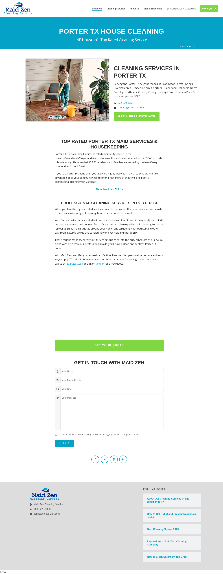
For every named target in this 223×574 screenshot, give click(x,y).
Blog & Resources (153, 8)
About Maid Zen (105, 189)
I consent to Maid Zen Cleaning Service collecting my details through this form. (98, 434)
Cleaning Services (116, 8)
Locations (97, 8)
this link (100, 263)
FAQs (119, 189)
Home (182, 46)
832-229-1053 (125, 103)
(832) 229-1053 (74, 263)
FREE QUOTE (209, 8)
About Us (134, 8)
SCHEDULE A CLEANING (181, 8)
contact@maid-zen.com (131, 107)
